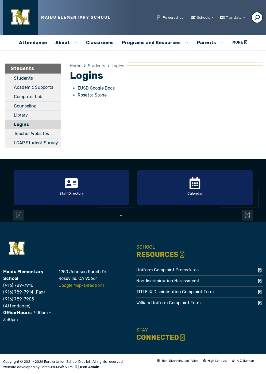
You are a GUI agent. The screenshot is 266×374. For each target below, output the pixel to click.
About (66, 42)
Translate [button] (234, 18)
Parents (210, 42)
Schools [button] (204, 18)
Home (75, 65)
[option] (71, 187)
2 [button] (129, 215)
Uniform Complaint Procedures (167, 269)
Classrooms (100, 42)
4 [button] (145, 215)
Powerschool (173, 18)
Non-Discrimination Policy (177, 361)
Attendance (33, 42)
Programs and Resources (155, 42)
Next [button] (247, 215)
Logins (21, 124)
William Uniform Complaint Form (168, 302)
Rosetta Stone (92, 95)
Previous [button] (18, 215)
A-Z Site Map (243, 361)
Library (21, 115)
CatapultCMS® (52, 367)
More (239, 42)
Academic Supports (33, 87)
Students (22, 68)
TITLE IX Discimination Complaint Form (175, 291)
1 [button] (121, 215)
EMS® (73, 367)
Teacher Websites (31, 133)
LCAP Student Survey (36, 142)
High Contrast (217, 361)
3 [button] (137, 215)
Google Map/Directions (82, 285)
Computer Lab (28, 96)
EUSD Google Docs (96, 88)
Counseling (25, 106)
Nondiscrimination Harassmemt (168, 280)
